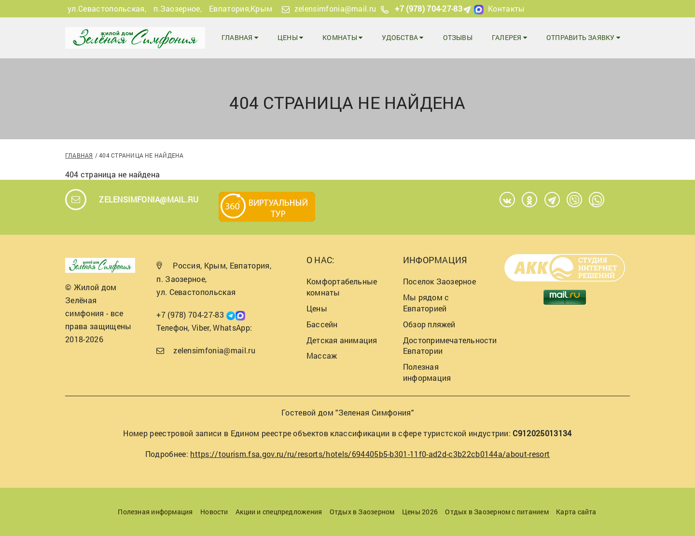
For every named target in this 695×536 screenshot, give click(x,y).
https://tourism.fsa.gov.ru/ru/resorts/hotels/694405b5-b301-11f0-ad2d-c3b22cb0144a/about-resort (370, 454)
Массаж (321, 355)
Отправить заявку (583, 37)
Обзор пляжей (429, 324)
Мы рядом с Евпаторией (426, 302)
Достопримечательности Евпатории (450, 345)
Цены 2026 (420, 511)
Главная (240, 37)
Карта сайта (576, 511)
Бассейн (322, 324)
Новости (214, 511)
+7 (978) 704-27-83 (428, 8)
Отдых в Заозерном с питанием (496, 511)
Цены (290, 37)
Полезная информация (427, 372)
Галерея (509, 37)
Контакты (506, 8)
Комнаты (342, 37)
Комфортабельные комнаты (341, 286)
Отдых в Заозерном (362, 511)
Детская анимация (341, 340)
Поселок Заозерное (439, 281)
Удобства (402, 37)
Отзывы (458, 37)
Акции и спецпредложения (279, 511)
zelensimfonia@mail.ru (335, 8)
